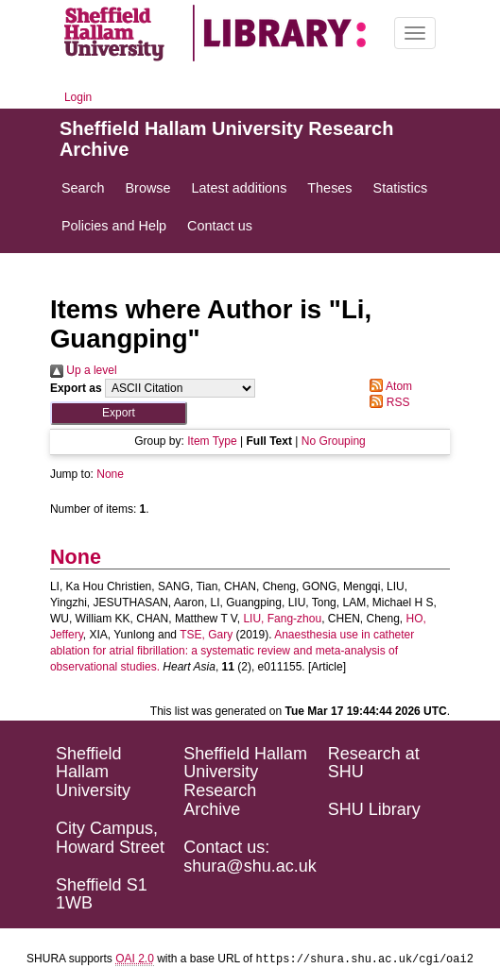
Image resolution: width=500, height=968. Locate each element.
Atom (388, 386)
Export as (76, 388)
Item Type (211, 441)
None (110, 474)
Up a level (83, 370)
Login (78, 97)
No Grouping (334, 441)
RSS (386, 402)
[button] (118, 413)
